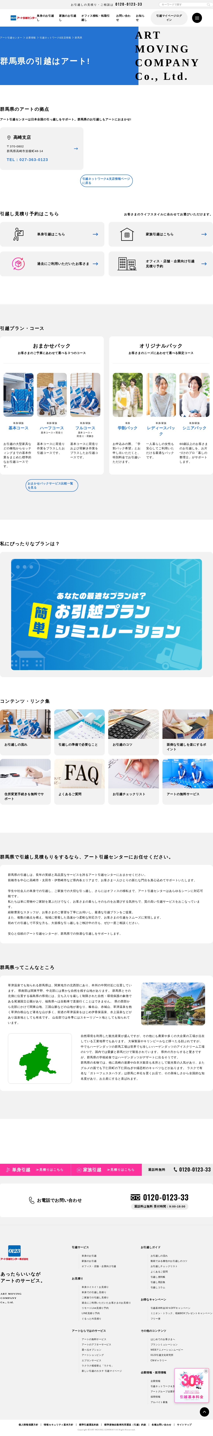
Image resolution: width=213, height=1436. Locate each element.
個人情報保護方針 (28, 1428)
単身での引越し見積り (94, 1295)
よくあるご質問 (159, 1275)
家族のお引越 (89, 1264)
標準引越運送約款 (89, 1428)
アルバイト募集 (159, 1405)
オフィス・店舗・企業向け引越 (99, 1269)
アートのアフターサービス (96, 1348)
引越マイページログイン (169, 17)
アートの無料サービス (94, 1342)
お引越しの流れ (159, 1259)
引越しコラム (158, 1291)
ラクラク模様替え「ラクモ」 (98, 1369)
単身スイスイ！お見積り (95, 1290)
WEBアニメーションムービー (167, 1353)
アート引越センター (11, 37)
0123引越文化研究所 (162, 1358)
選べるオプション (91, 1353)
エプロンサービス (91, 1364)
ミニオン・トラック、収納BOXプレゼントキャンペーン (182, 1316)
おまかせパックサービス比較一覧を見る (50, 488)
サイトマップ (184, 1428)
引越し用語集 (158, 1285)
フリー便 (156, 1322)
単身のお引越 (89, 1259)
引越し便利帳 (158, 1280)
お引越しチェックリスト (164, 1269)
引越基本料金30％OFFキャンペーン (171, 1311)
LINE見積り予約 (91, 1316)
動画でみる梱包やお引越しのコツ (169, 1264)
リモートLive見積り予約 (95, 1311)
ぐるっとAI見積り (91, 1322)
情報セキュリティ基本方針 (58, 1428)
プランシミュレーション (164, 1348)
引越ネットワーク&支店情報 (55, 37)
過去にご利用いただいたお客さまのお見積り (106, 1306)
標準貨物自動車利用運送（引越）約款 (125, 1428)
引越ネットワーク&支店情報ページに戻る (106, 182)
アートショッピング (93, 1358)
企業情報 (31, 37)
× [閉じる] (206, 1371)
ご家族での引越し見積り (95, 1301)
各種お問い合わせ (161, 1428)
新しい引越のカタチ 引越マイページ (102, 1374)
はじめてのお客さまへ (163, 1342)
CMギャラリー (159, 1364)
